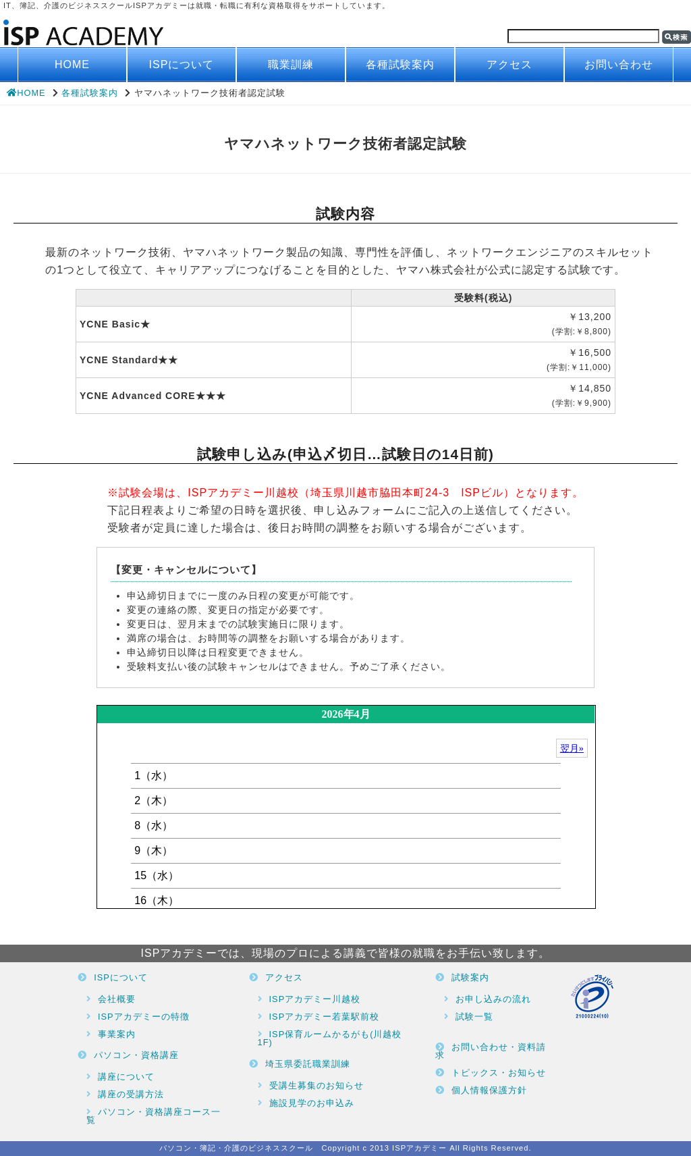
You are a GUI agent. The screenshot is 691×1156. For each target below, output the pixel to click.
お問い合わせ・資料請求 (490, 1051)
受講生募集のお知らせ (316, 1085)
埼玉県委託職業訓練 (307, 1064)
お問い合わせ (618, 64)
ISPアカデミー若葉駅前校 (324, 1017)
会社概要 (117, 999)
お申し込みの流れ (493, 999)
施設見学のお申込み (311, 1103)
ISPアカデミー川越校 (315, 999)
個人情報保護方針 (489, 1090)
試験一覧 (474, 1017)
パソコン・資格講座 (136, 1055)
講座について (126, 1077)
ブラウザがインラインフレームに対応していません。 (345, 807)
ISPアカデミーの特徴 (144, 1017)
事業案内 (117, 1034)
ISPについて (182, 64)
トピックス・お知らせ (498, 1073)
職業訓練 (291, 64)
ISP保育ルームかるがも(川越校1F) (330, 1038)
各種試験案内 (400, 64)
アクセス (509, 64)
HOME (72, 64)
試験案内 (470, 977)
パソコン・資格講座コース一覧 (153, 1116)
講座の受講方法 (131, 1094)
